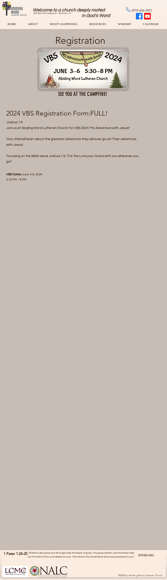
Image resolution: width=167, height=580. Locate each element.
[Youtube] (147, 16)
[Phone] (128, 9)
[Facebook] (139, 16)
